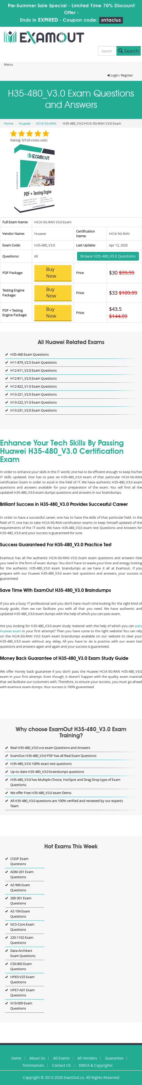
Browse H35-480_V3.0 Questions (108, 256)
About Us (37, 1058)
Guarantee (114, 1058)
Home (8, 123)
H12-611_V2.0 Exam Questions (33, 370)
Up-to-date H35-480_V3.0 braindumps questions (47, 771)
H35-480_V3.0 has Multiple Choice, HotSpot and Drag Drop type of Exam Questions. (65, 782)
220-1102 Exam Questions (21, 940)
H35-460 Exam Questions (29, 354)
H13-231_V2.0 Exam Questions (33, 410)
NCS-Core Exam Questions (22, 927)
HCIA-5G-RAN (46, 123)
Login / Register (120, 75)
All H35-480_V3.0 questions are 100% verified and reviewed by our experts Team (66, 803)
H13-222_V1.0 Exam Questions (33, 402)
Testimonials (33, 1065)
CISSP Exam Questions (19, 861)
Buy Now (51, 272)
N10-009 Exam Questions (21, 1006)
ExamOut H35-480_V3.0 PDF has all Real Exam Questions (53, 755)
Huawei (24, 123)
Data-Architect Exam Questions (22, 953)
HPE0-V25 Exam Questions (22, 979)
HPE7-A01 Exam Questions (22, 992)
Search (128, 51)
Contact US (61, 1065)
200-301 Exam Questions (20, 900)
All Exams (61, 1058)
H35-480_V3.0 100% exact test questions (41, 763)
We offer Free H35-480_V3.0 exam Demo (40, 792)
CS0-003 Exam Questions (21, 966)
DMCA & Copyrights (96, 1065)
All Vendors (87, 1058)
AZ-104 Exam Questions (20, 914)
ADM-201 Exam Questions (22, 874)
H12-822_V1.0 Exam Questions (33, 386)
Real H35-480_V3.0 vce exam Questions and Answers (50, 747)
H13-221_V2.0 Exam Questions (33, 394)
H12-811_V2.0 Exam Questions (33, 378)
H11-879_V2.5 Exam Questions (33, 362)
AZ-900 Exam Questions (20, 887)
